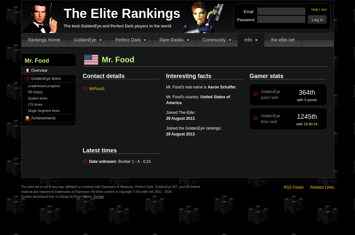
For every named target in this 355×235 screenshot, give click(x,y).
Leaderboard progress (44, 86)
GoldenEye (85, 39)
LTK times (35, 104)
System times (38, 98)
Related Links (322, 187)
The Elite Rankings (122, 13)
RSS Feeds (293, 187)
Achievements (43, 118)
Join (324, 9)
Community (214, 39)
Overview (39, 70)
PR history (35, 92)
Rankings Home (44, 39)
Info (248, 39)
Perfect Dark (128, 39)
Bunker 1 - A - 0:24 (134, 161)
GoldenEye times (46, 78)
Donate (99, 196)
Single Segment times (44, 111)
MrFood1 (97, 88)
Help (314, 9)
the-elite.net (283, 39)
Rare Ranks (171, 39)
